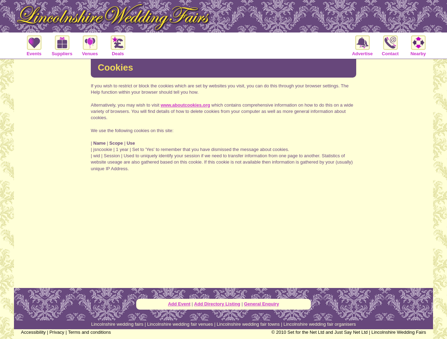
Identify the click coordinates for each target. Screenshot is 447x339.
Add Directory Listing (217, 303)
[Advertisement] (52, 172)
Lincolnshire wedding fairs (117, 324)
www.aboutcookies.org (185, 105)
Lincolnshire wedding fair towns (248, 324)
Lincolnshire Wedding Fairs (398, 332)
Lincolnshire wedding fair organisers (320, 324)
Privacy (56, 332)
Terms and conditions (89, 332)
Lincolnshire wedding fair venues (180, 324)
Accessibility (33, 332)
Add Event (179, 303)
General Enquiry (261, 303)
